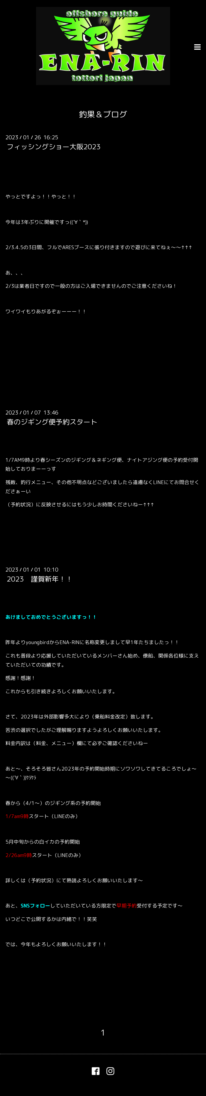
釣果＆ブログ (103, 114)
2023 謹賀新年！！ (40, 579)
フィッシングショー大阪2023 (54, 146)
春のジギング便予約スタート (52, 422)
